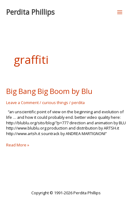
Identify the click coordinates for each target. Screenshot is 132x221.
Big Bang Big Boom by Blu (49, 91)
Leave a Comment (22, 102)
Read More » (17, 145)
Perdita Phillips (30, 12)
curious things (55, 102)
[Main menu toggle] (120, 12)
